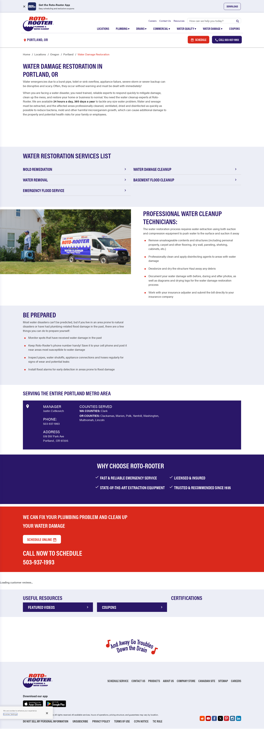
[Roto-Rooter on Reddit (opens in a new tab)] (202, 718)
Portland (68, 55)
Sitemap (223, 681)
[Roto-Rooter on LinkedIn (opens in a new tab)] (238, 718)
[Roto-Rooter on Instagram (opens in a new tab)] (232, 718)
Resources (179, 21)
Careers (152, 21)
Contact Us (165, 21)
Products (154, 681)
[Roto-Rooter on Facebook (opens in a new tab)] (214, 718)
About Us (168, 681)
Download (232, 6)
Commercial (161, 29)
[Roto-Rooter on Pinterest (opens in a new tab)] (226, 718)
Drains (141, 29)
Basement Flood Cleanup (185, 180)
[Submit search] (237, 21)
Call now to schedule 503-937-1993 (52, 558)
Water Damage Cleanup (185, 169)
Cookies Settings (10, 714)
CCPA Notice (141, 721)
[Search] (214, 21)
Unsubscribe (80, 721)
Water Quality (186, 29)
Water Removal (75, 180)
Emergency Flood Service (75, 191)
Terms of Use (122, 721)
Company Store (186, 681)
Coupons (234, 29)
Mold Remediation (75, 169)
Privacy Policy (101, 721)
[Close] (47, 713)
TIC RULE (157, 721)
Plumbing (122, 29)
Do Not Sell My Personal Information (45, 721)
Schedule (198, 40)
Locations (103, 29)
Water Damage (212, 29)
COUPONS (133, 608)
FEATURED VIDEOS (59, 608)
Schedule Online (42, 539)
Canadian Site (206, 681)
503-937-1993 (51, 424)
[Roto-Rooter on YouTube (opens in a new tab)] (208, 718)
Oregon (54, 55)
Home (26, 55)
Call (227, 40)
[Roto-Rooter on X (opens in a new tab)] (220, 718)
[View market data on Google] (27, 406)
